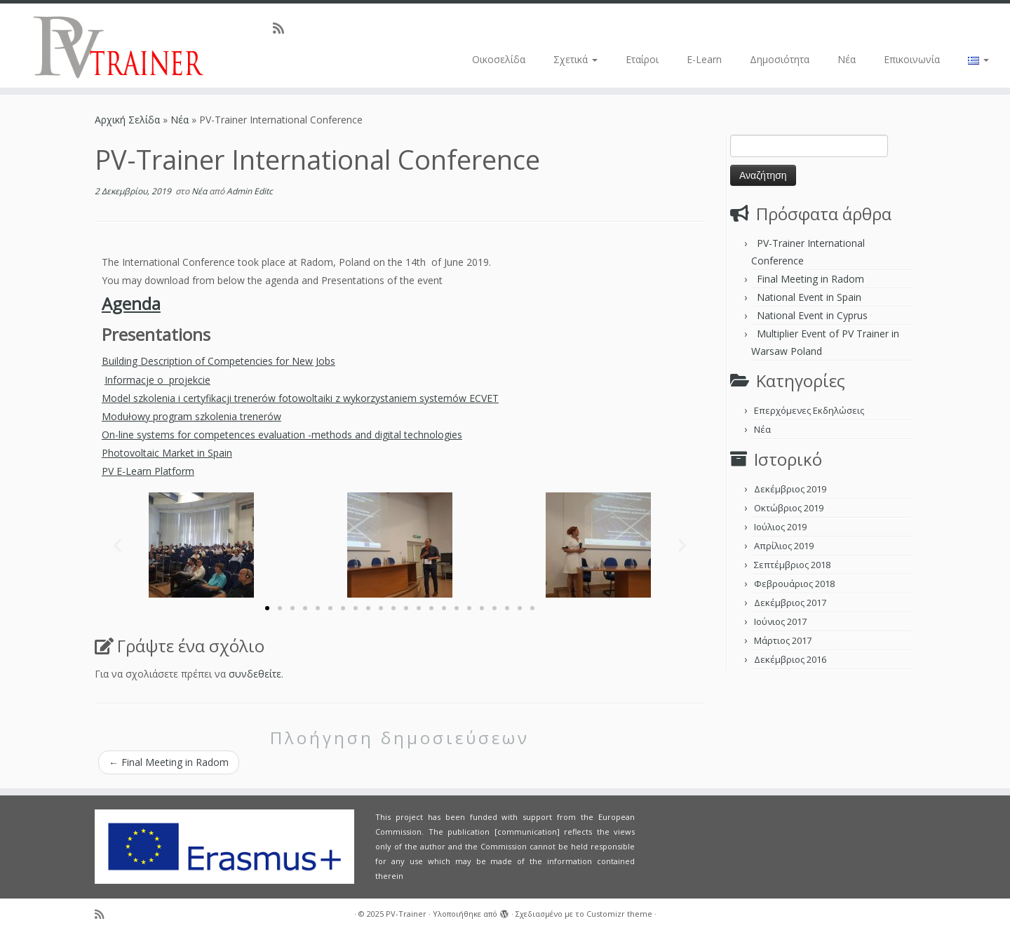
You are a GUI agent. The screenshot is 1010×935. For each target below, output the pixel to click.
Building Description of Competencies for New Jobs (218, 361)
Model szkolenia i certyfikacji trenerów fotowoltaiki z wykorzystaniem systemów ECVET (300, 398)
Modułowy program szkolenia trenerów (191, 416)
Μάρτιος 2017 (783, 640)
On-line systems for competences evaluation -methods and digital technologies (282, 434)
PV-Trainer (406, 913)
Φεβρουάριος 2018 (794, 583)
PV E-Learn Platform (148, 471)
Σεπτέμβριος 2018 (792, 564)
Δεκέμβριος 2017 (790, 602)
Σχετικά (575, 59)
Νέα (846, 59)
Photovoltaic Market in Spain (167, 452)
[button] (117, 544)
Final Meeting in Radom (169, 762)
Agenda (131, 303)
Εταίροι (642, 59)
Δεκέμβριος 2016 (790, 659)
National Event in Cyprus (812, 315)
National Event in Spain (809, 297)
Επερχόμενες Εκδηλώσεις (809, 410)
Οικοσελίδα (498, 59)
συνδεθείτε (255, 673)
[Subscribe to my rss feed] (283, 28)
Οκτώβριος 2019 (788, 508)
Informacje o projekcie (157, 379)
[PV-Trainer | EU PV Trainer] (116, 46)
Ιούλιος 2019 (780, 526)
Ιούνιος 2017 (780, 621)
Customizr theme (619, 913)
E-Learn (704, 59)
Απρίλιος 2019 (784, 545)
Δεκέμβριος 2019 (790, 489)
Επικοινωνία (912, 59)
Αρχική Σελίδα (129, 119)
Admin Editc (250, 191)
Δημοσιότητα (779, 59)
